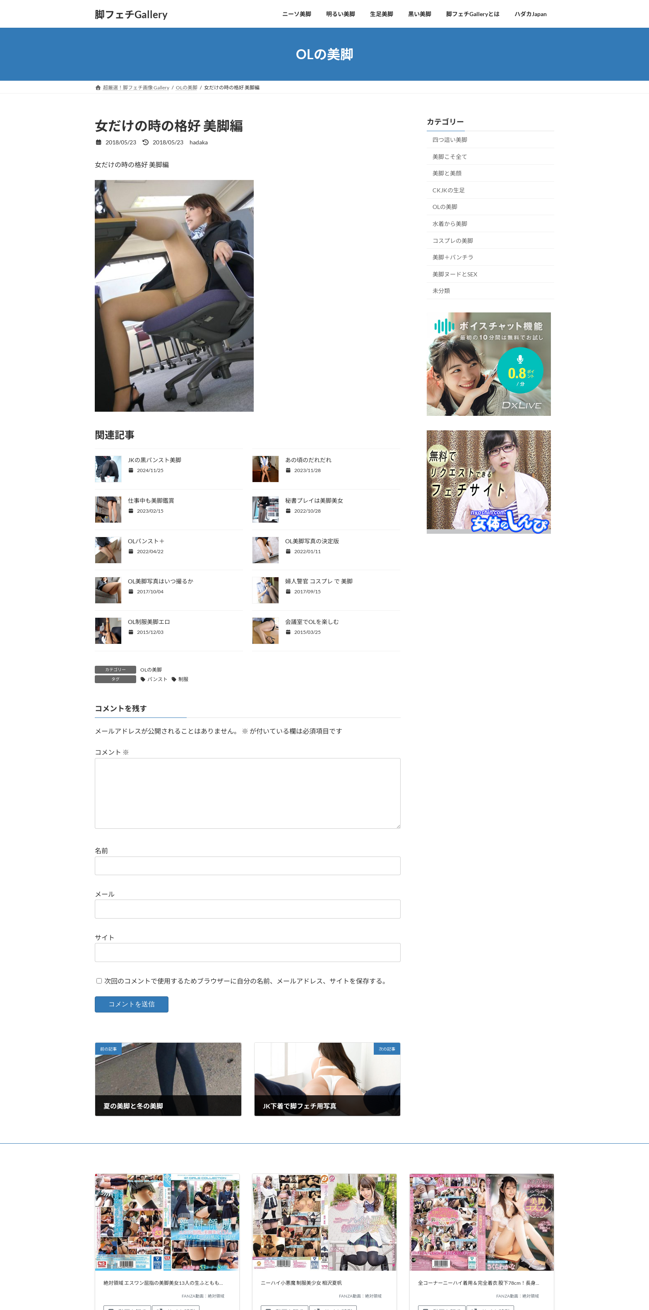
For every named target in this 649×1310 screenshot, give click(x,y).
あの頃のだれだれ (308, 459)
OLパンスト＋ (146, 541)
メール (105, 907)
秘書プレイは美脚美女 (314, 500)
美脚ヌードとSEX (455, 274)
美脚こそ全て (450, 156)
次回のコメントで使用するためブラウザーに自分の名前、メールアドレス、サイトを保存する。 (246, 994)
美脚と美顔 (447, 173)
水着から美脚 (450, 223)
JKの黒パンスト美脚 (154, 459)
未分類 (441, 291)
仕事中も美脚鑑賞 (151, 500)
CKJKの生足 (449, 190)
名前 (101, 864)
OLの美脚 (151, 670)
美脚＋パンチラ (453, 257)
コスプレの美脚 (453, 240)
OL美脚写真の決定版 (312, 541)
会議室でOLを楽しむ (312, 621)
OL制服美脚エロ (149, 621)
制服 (183, 679)
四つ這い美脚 (450, 139)
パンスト (157, 679)
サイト (105, 951)
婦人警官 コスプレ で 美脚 (319, 581)
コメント (112, 752)
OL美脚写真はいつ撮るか (160, 581)
